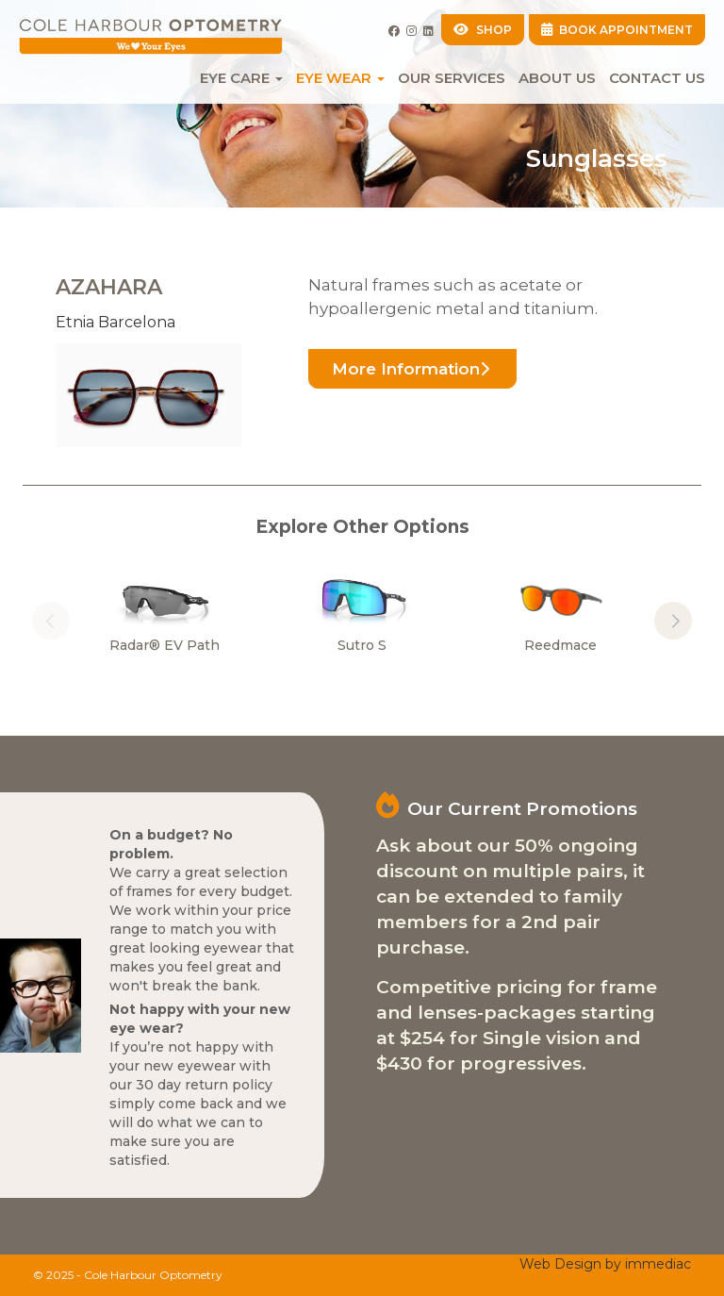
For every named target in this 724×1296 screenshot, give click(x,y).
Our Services (451, 78)
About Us (557, 78)
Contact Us (657, 78)
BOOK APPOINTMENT (617, 30)
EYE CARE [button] (241, 78)
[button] (673, 621)
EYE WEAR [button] (340, 78)
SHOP (482, 30)
